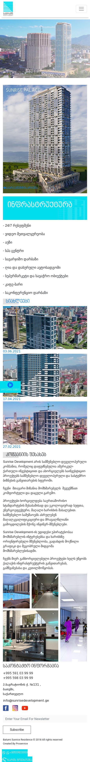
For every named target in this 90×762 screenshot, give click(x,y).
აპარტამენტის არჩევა (32, 183)
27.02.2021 (12, 447)
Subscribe (17, 730)
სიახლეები (18, 301)
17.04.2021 (12, 399)
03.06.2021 (12, 351)
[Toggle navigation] (81, 9)
